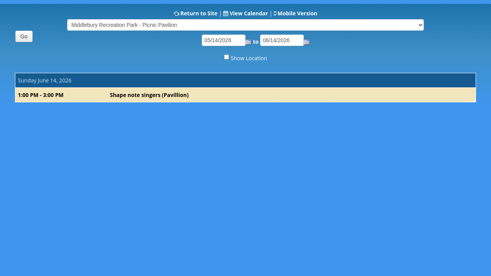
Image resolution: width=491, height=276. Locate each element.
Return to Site (198, 13)
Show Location (249, 58)
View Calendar (249, 13)
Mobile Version (297, 13)
